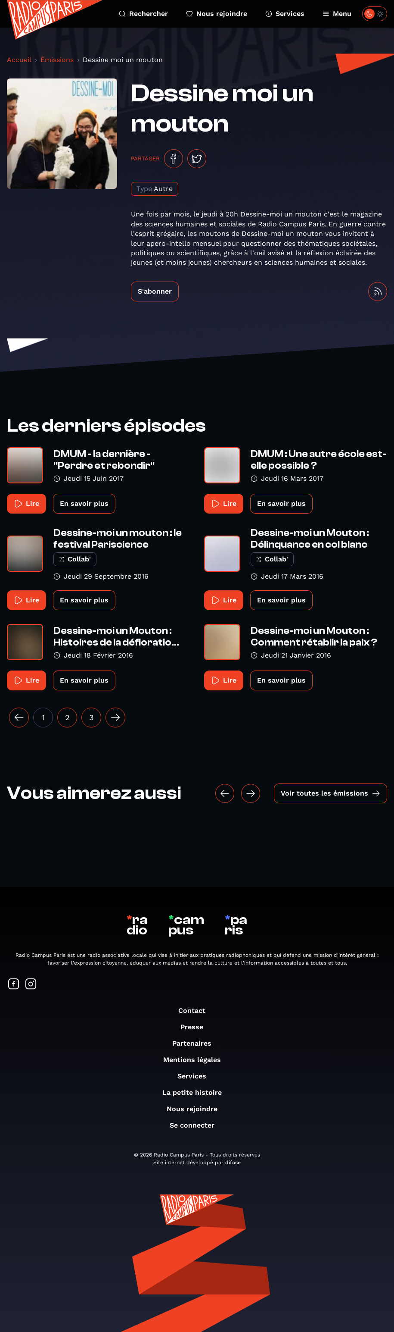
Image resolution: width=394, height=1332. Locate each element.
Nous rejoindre (216, 13)
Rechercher (143, 13)
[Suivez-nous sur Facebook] (14, 984)
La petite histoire (196, 1092)
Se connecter (196, 1125)
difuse (233, 1163)
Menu (337, 13)
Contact (196, 1010)
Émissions (57, 60)
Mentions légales (196, 1060)
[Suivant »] (115, 717)
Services (284, 13)
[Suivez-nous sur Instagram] (31, 984)
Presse (196, 1027)
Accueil (19, 60)
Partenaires (196, 1043)
